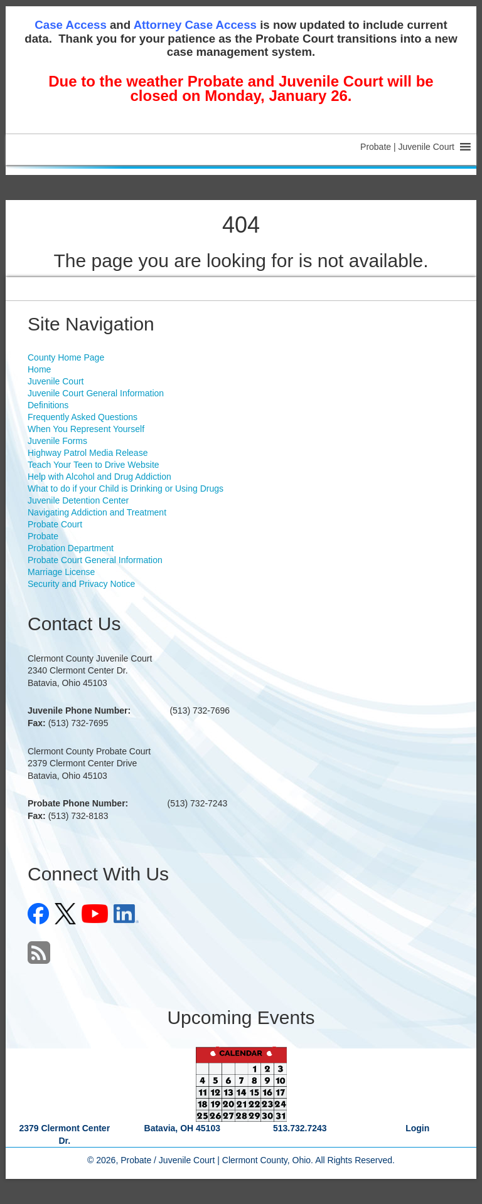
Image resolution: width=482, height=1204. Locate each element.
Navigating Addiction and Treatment (97, 512)
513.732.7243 (300, 1128)
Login (417, 1128)
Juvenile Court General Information (96, 393)
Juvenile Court (56, 381)
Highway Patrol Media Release (87, 453)
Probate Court (55, 524)
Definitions (48, 405)
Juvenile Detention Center (78, 500)
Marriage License (61, 572)
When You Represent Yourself (86, 429)
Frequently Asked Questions (82, 417)
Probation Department (71, 548)
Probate (43, 536)
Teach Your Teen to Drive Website (93, 465)
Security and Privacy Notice (81, 584)
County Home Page (66, 357)
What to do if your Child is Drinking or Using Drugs (125, 488)
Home (39, 369)
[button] (407, 146)
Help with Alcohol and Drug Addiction (99, 477)
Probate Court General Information (95, 560)
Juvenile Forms (57, 441)
